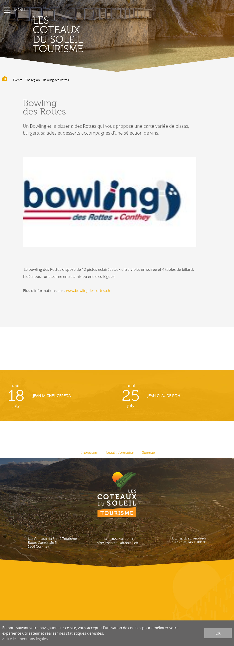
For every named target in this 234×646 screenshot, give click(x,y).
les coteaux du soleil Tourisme (58, 35)
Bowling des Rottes (56, 80)
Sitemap (148, 453)
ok (218, 633)
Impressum (89, 453)
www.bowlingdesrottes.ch (88, 290)
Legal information (120, 453)
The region (32, 80)
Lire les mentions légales (26, 638)
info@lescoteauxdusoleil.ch (117, 543)
